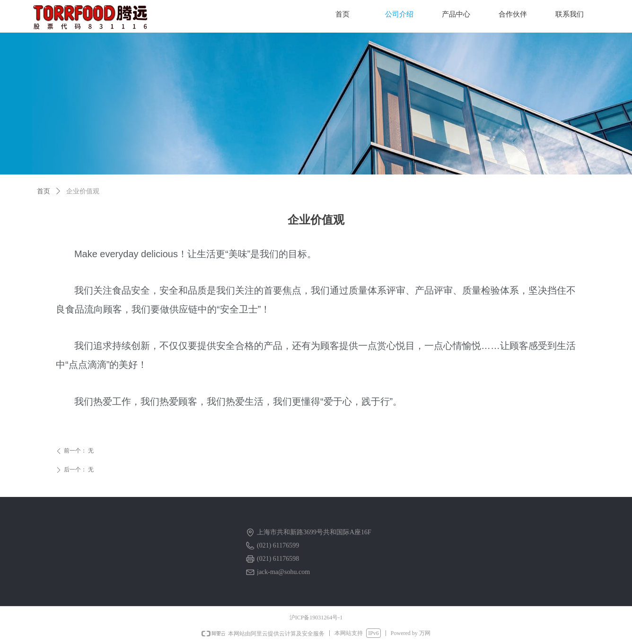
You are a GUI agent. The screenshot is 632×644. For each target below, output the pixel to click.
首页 (43, 191)
